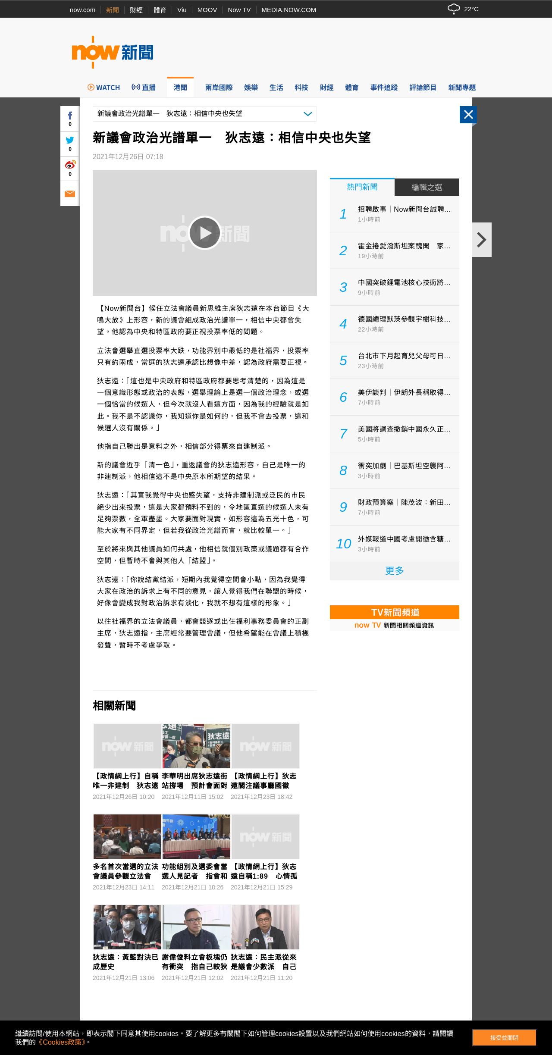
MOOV (207, 9)
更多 (394, 571)
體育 (160, 10)
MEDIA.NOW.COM (289, 9)
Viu (181, 9)
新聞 (112, 10)
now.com (82, 9)
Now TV (239, 9)
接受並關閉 (504, 1038)
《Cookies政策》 (60, 1042)
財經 (136, 10)
